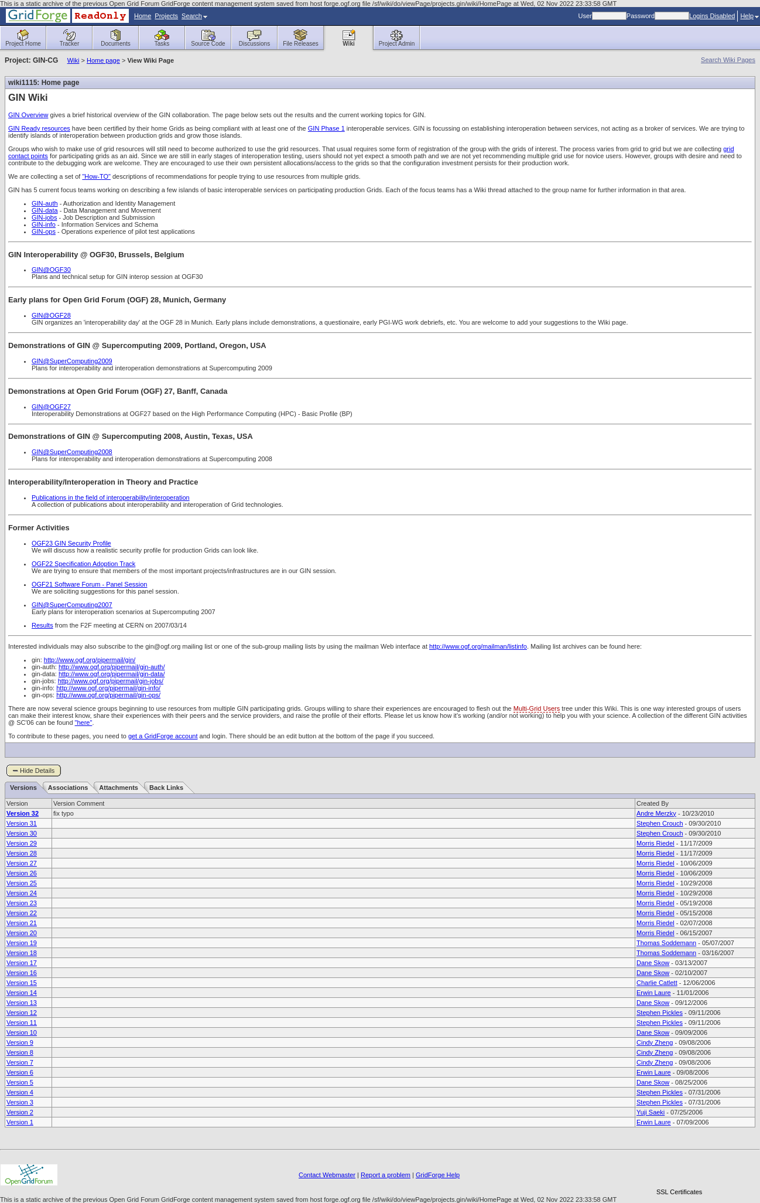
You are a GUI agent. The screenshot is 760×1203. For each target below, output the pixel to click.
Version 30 (21, 833)
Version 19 (21, 942)
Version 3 (19, 1102)
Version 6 (19, 1072)
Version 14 (21, 992)
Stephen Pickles (659, 1012)
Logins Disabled (712, 15)
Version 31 (21, 823)
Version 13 (21, 1002)
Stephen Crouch (659, 823)
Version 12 (21, 1012)
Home (142, 15)
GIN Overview (28, 114)
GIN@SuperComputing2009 (72, 360)
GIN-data (45, 210)
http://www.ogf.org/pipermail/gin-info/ (108, 687)
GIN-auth (45, 203)
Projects (166, 15)
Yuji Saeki (650, 1112)
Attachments (118, 787)
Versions (23, 787)
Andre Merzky (656, 813)
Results (42, 625)
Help (749, 15)
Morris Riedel (655, 843)
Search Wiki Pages (728, 59)
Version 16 (21, 972)
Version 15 (21, 982)
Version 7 (19, 1062)
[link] (679, 1171)
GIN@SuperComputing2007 (72, 604)
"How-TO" (96, 176)
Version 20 (21, 932)
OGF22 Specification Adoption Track (83, 563)
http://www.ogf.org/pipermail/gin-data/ (112, 673)
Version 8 (19, 1052)
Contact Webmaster (327, 1174)
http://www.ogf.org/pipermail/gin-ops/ (108, 694)
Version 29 (21, 843)
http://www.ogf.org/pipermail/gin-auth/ (112, 666)
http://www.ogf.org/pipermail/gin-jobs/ (110, 680)
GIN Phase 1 (326, 128)
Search (194, 15)
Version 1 (19, 1122)
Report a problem (385, 1174)
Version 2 (19, 1112)
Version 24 (21, 893)
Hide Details (37, 770)
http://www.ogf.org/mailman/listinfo (478, 646)
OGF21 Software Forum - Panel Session (89, 584)
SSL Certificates (679, 1191)
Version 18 (21, 952)
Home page (103, 60)
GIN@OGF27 (51, 406)
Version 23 (21, 902)
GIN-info (44, 224)
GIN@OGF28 (51, 315)
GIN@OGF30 (51, 269)
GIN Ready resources (39, 128)
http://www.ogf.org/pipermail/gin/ (90, 659)
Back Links (166, 787)
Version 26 (21, 873)
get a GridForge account (163, 735)
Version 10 (21, 1032)
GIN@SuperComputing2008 (72, 451)
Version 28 (21, 853)
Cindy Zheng (654, 1042)
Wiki (73, 60)
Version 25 (21, 883)
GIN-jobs (44, 217)
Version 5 (19, 1082)
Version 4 (19, 1092)
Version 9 (19, 1042)
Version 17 (21, 962)
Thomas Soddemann (666, 942)
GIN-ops (44, 231)
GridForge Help (438, 1174)
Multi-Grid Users (536, 708)
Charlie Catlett (656, 982)
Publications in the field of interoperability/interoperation (111, 497)
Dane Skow (652, 962)
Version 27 (21, 863)
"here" (84, 722)
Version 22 (21, 912)
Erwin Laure (653, 992)
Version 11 (21, 1022)
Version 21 (21, 922)
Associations (68, 787)
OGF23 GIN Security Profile (71, 543)
